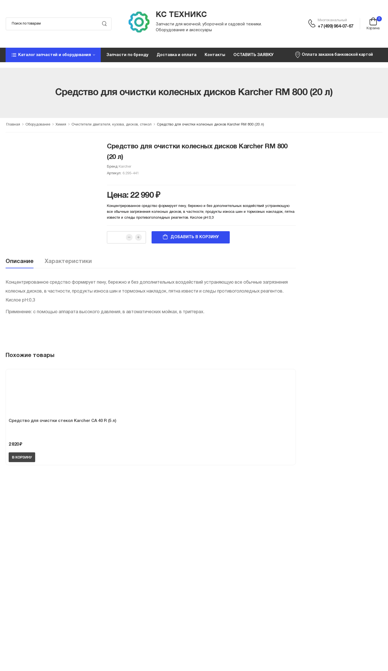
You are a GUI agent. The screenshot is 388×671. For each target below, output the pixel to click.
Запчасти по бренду (127, 55)
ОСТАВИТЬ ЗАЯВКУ (253, 55)
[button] (53, 55)
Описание (19, 261)
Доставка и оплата (177, 55)
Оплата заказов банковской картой (333, 55)
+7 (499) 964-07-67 (335, 26)
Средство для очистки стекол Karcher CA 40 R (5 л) (62, 421)
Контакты (215, 55)
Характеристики (68, 261)
